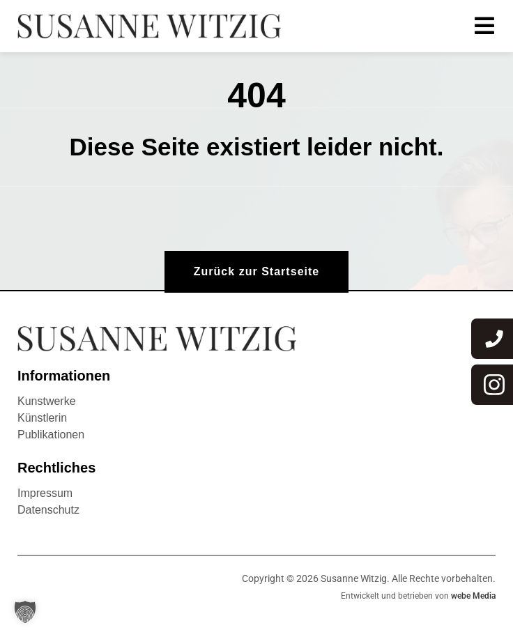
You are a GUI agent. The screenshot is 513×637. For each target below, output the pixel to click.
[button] (25, 612)
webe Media (473, 596)
